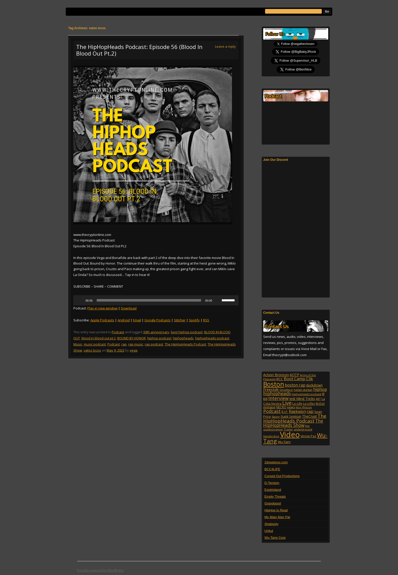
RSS (206, 320)
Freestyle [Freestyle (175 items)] (271, 389)
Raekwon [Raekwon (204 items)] (297, 411)
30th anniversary (156, 332)
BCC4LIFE (272, 469)
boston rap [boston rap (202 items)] (295, 385)
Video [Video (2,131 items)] (290, 434)
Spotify (194, 320)
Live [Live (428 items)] (287, 402)
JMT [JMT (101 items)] (318, 399)
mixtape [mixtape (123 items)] (269, 407)
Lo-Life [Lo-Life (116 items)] (297, 404)
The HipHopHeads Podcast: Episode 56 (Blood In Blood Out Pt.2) (139, 50)
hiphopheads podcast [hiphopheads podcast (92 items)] (306, 394)
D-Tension (271, 483)
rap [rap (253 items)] (310, 411)
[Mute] (217, 300)
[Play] (79, 300)
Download (129, 308)
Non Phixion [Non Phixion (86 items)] (304, 407)
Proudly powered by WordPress (100, 570)
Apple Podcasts (102, 320)
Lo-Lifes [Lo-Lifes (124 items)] (309, 403)
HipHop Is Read (276, 510)
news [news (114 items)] (291, 407)
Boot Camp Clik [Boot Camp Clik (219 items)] (298, 378)
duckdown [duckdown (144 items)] (314, 385)
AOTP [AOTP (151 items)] (294, 374)
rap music (135, 344)
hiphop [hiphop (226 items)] (320, 389)
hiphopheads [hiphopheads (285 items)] (277, 393)
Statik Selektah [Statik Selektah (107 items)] (290, 416)
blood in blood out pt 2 (98, 338)
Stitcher (180, 320)
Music (77, 344)
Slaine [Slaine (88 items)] (276, 417)
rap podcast (154, 344)
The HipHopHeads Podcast (185, 344)
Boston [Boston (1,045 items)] (273, 384)
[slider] (149, 300)
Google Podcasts (157, 320)
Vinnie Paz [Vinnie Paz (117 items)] (308, 436)
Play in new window (102, 308)
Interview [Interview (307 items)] (278, 398)
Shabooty (271, 524)
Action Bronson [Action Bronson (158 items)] (276, 374)
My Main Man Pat (277, 517)
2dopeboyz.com (276, 462)
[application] (156, 300)
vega (133, 350)
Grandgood (272, 503)
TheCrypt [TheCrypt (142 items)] (309, 416)
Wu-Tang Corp (275, 537)
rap (124, 344)
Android (124, 320)
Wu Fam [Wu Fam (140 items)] (284, 442)
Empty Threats (275, 496)
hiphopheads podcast (212, 338)
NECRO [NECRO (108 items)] (281, 407)
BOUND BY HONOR (131, 338)
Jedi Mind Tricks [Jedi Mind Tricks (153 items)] (302, 398)
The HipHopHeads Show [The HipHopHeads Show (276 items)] (293, 423)
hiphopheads (183, 338)
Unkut (268, 531)
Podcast (118, 332)
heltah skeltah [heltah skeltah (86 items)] (303, 390)
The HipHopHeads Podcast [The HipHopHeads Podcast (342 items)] (294, 418)
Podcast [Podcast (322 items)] (272, 411)
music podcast (95, 344)
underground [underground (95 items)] (303, 429)
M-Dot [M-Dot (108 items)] (320, 404)
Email (137, 320)
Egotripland (272, 490)
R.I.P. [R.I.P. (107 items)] (284, 412)
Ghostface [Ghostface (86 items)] (286, 390)
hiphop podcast (159, 338)
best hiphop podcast (187, 332)
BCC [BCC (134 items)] (279, 379)
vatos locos (92, 350)
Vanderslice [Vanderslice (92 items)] (271, 436)
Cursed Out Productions (282, 476)
